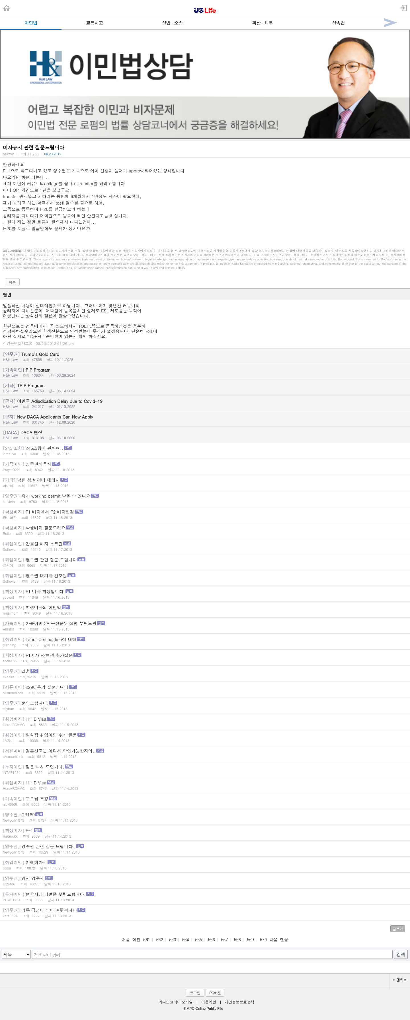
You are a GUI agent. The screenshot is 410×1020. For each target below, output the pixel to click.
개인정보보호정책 (239, 1002)
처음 (126, 939)
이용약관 (208, 1002)
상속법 (338, 23)
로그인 (195, 993)
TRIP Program (205, 387)
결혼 (205, 673)
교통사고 (94, 23)
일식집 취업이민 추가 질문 (205, 737)
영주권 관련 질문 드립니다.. (205, 848)
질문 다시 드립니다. (205, 769)
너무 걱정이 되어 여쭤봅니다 (205, 912)
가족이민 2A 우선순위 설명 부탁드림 (205, 625)
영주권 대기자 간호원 (205, 578)
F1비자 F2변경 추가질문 (205, 657)
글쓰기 (398, 928)
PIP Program (205, 372)
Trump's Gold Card (205, 356)
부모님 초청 (205, 801)
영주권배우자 (205, 466)
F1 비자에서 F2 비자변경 (205, 514)
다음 (274, 939)
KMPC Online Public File (203, 1009)
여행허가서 (205, 864)
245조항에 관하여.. (205, 450)
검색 (401, 954)
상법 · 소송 (172, 23)
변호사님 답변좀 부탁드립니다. (205, 896)
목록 (12, 282)
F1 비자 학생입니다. (205, 593)
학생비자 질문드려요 (205, 530)
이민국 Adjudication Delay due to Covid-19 (205, 403)
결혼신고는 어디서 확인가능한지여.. (205, 753)
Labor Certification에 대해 (205, 641)
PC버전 (215, 993)
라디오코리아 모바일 (176, 1002)
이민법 (30, 23)
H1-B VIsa (205, 721)
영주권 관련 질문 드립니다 (205, 562)
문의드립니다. (205, 705)
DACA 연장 (205, 434)
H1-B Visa (205, 785)
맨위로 (400, 979)
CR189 (205, 817)
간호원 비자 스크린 (205, 546)
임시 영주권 (205, 880)
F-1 (205, 832)
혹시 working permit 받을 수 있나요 (205, 498)
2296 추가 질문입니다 (205, 689)
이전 (136, 939)
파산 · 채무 (262, 23)
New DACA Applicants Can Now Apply (205, 419)
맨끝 (284, 939)
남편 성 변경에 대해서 (205, 482)
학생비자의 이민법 (205, 609)
